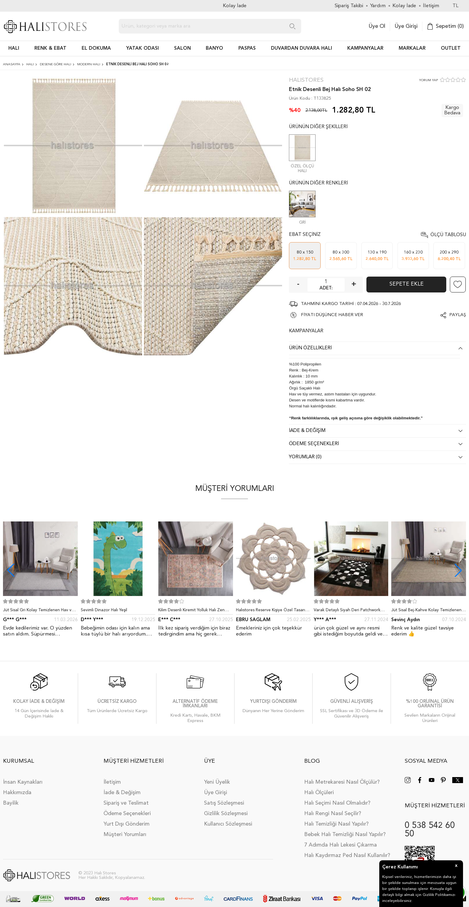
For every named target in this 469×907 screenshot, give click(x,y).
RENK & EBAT (50, 48)
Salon (182, 48)
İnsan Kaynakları (22, 782)
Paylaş (457, 315)
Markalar (412, 48)
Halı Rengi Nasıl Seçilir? (332, 813)
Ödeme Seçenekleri (127, 813)
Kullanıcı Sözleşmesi (228, 824)
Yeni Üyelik (217, 782)
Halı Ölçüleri (319, 792)
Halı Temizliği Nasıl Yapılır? (336, 824)
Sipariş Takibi (349, 5)
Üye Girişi (406, 26)
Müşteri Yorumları (124, 834)
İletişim (112, 782)
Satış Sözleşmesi (224, 803)
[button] (458, 570)
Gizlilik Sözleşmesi (226, 813)
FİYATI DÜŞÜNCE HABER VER (332, 315)
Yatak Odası (142, 48)
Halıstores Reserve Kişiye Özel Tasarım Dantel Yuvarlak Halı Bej (272, 611)
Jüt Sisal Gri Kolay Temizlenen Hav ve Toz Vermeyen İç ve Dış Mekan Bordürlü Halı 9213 (38, 611)
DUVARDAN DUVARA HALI (301, 48)
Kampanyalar (365, 48)
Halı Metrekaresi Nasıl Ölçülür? (342, 782)
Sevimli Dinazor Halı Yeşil (104, 610)
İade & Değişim (122, 792)
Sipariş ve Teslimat (126, 803)
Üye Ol (376, 26)
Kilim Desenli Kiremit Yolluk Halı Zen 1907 (191, 611)
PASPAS (247, 48)
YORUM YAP (428, 80)
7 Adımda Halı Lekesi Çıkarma (340, 845)
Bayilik (11, 803)
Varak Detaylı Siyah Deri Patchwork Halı (347, 611)
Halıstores (306, 80)
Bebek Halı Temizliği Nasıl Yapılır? (345, 834)
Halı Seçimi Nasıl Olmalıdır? (337, 803)
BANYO (214, 48)
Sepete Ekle (406, 284)
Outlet (451, 48)
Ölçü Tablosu (448, 235)
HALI (13, 48)
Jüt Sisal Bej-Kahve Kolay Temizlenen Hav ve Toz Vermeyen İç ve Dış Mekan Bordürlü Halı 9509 (427, 611)
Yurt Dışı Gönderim (126, 824)
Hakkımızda (17, 792)
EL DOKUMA (96, 48)
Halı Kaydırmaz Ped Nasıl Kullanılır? (347, 855)
